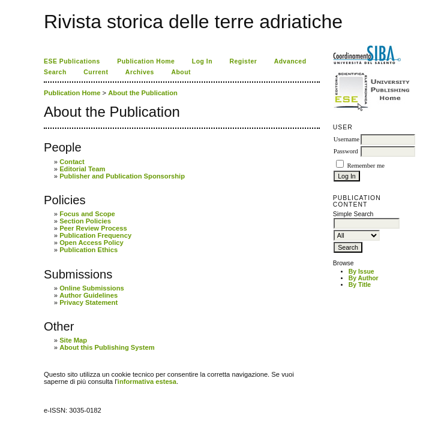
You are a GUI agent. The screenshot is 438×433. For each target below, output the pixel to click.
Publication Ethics (88, 249)
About (181, 72)
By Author (364, 278)
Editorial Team (82, 168)
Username (346, 139)
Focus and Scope (87, 213)
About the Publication (143, 92)
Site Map (73, 340)
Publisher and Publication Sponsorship (122, 176)
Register (243, 61)
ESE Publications (72, 61)
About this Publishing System (107, 347)
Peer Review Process (93, 228)
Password (346, 151)
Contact (72, 161)
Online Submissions (91, 288)
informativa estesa (147, 381)
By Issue (361, 271)
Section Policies (85, 221)
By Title (360, 284)
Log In (202, 61)
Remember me (365, 165)
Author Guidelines (88, 295)
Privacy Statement (88, 302)
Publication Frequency (95, 235)
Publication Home (146, 61)
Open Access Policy (91, 242)
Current (95, 72)
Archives (139, 72)
